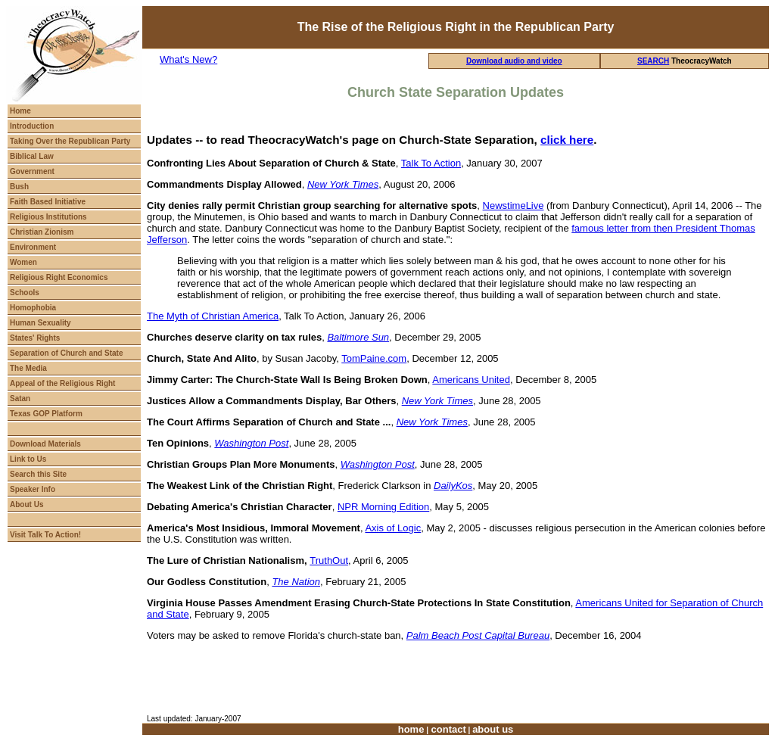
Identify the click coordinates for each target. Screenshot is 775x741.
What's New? (188, 59)
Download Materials (45, 444)
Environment (33, 247)
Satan (20, 398)
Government (32, 171)
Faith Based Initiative (48, 202)
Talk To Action (431, 163)
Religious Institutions (48, 217)
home (411, 729)
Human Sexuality (40, 323)
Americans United (471, 379)
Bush (19, 186)
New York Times (437, 400)
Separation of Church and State (66, 353)
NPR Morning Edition (383, 506)
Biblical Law (32, 156)
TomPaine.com (373, 358)
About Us (26, 504)
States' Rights (35, 338)
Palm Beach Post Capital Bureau (477, 635)
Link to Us (28, 459)
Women (23, 262)
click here (566, 139)
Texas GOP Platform (46, 413)
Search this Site (38, 474)
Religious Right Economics (58, 277)
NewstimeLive (513, 205)
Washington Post (251, 443)
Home (20, 111)
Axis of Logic (393, 528)
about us (492, 729)
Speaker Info (32, 489)
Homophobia (33, 308)
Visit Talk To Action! (45, 535)
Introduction (32, 126)
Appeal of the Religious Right (62, 383)
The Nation (296, 581)
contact (447, 729)
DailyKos (453, 485)
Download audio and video (514, 61)
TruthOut (329, 560)
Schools (24, 292)
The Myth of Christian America (213, 316)
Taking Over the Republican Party (70, 141)
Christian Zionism (41, 232)
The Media (28, 368)
